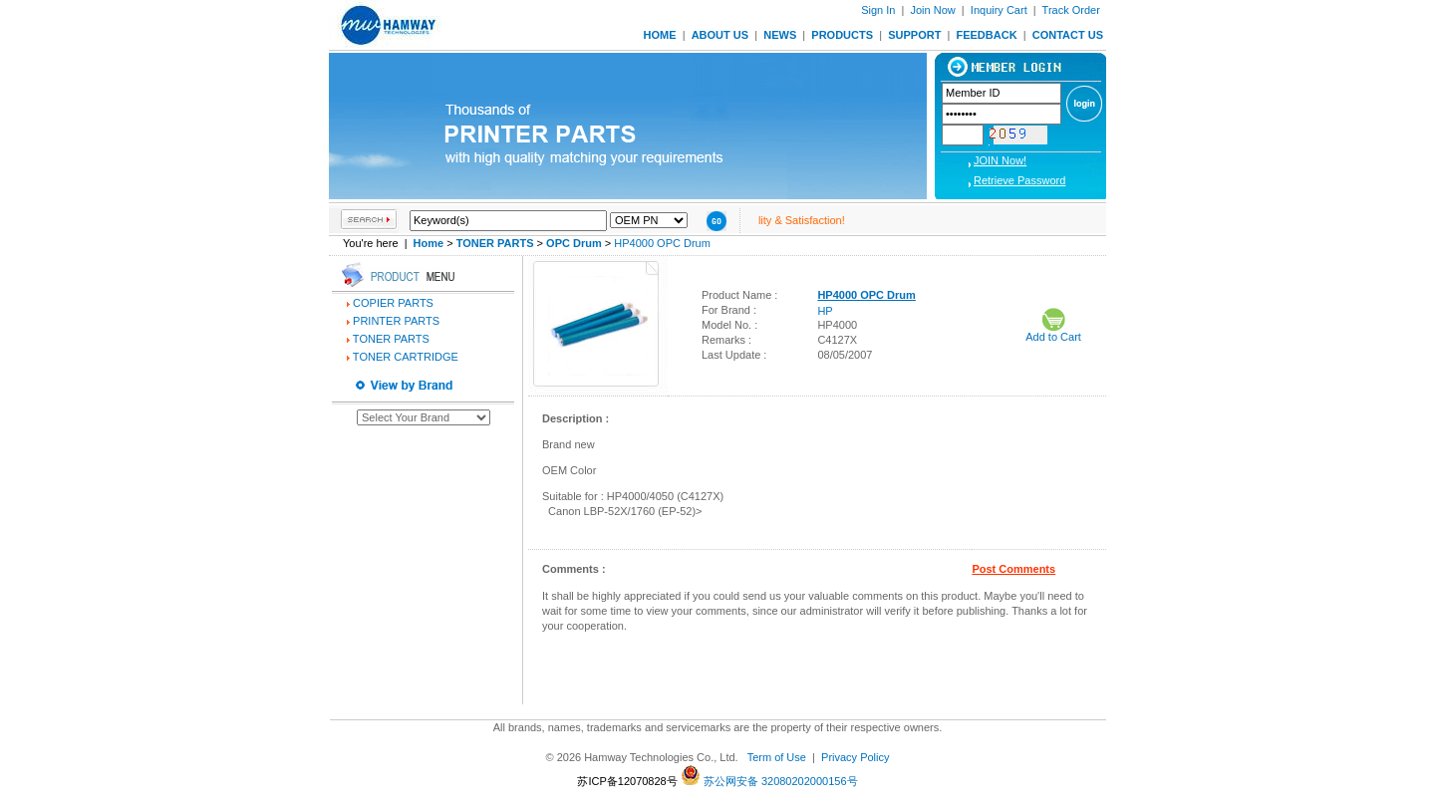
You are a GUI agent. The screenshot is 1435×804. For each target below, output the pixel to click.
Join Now (932, 10)
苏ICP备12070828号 (627, 781)
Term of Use (776, 757)
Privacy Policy (855, 757)
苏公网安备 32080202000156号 (769, 781)
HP (824, 311)
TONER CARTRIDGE (405, 357)
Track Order (1071, 10)
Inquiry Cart (999, 10)
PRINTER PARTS (396, 321)
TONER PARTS (391, 339)
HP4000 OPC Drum (662, 243)
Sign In (878, 10)
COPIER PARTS (393, 303)
